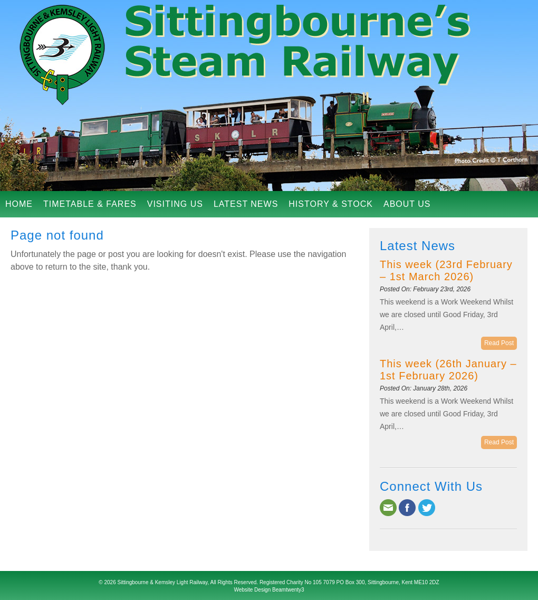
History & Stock (331, 203)
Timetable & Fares (90, 203)
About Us (407, 203)
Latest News (246, 203)
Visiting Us (175, 203)
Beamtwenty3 (288, 590)
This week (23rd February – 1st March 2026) (446, 270)
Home (19, 203)
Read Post (499, 343)
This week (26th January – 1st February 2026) (448, 370)
